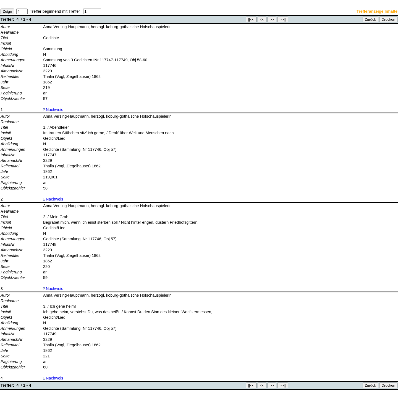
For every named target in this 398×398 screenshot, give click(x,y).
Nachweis (53, 109)
